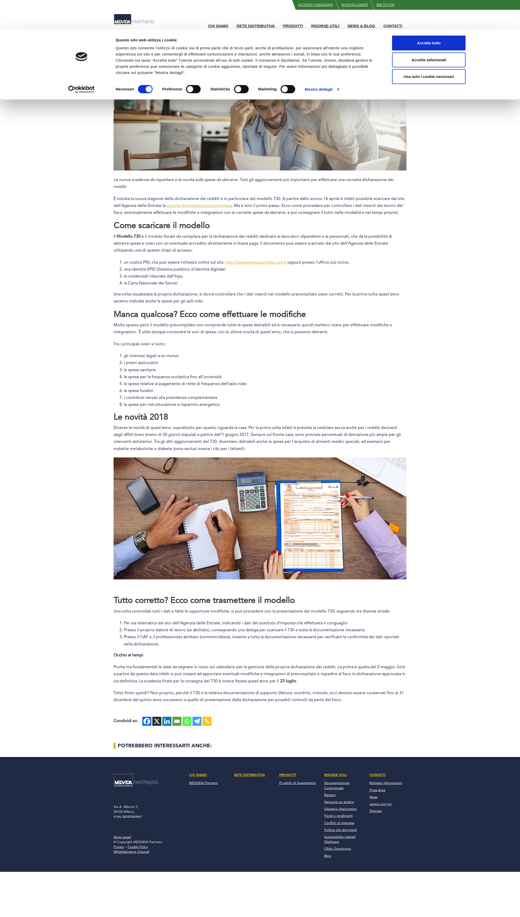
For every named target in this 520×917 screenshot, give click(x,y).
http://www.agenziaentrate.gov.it (255, 263)
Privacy (119, 847)
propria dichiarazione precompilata (199, 206)
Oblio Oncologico (337, 849)
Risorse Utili (325, 26)
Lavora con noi (380, 804)
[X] (156, 721)
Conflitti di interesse (339, 823)
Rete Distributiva (256, 26)
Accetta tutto (429, 372)
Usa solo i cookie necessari (429, 406)
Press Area (377, 790)
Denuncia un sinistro (339, 802)
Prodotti (293, 26)
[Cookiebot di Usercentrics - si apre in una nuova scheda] (81, 419)
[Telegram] (196, 721)
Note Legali (122, 837)
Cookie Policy (138, 847)
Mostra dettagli (318, 419)
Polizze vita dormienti (340, 830)
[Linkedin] (166, 721)
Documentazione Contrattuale (336, 785)
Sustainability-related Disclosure (340, 839)
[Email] (176, 721)
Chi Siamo (218, 26)
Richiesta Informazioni (385, 783)
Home (118, 38)
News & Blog (361, 26)
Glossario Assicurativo (340, 809)
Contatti (392, 26)
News (373, 797)
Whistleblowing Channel (131, 852)
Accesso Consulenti (315, 4)
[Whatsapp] (186, 721)
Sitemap (375, 811)
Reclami (330, 795)
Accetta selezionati (428, 389)
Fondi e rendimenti (338, 816)
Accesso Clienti (354, 4)
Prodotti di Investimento (297, 783)
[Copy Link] (206, 721)
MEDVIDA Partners (203, 783)
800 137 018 (385, 4)
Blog (129, 38)
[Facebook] (146, 721)
